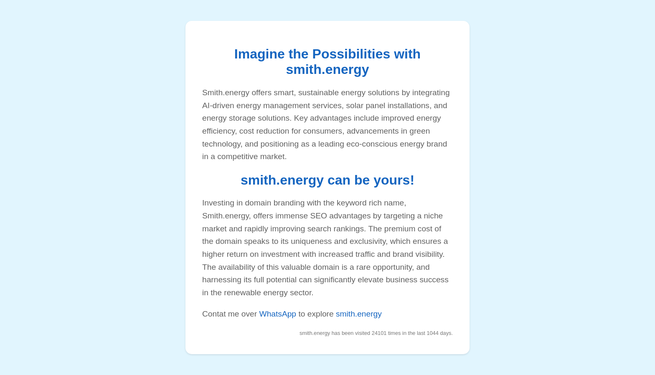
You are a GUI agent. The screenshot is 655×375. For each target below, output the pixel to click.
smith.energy (359, 313)
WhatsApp (278, 313)
